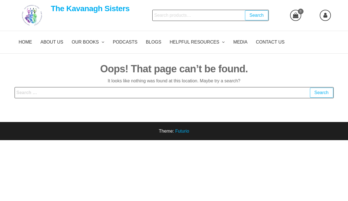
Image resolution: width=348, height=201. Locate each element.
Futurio (182, 131)
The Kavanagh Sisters (90, 8)
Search (256, 15)
